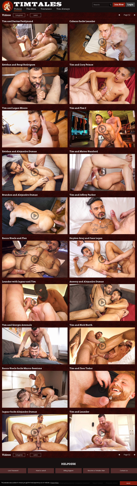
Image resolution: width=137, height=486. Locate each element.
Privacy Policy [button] (54, 483)
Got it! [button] (128, 483)
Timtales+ (46, 9)
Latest (35, 15)
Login (130, 4)
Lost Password (13, 471)
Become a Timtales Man (96, 471)
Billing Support (68, 471)
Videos (18, 9)
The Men (31, 9)
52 (127, 15)
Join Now (119, 4)
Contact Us (124, 471)
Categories (19, 15)
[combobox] (102, 4)
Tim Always (63, 9)
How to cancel (41, 471)
